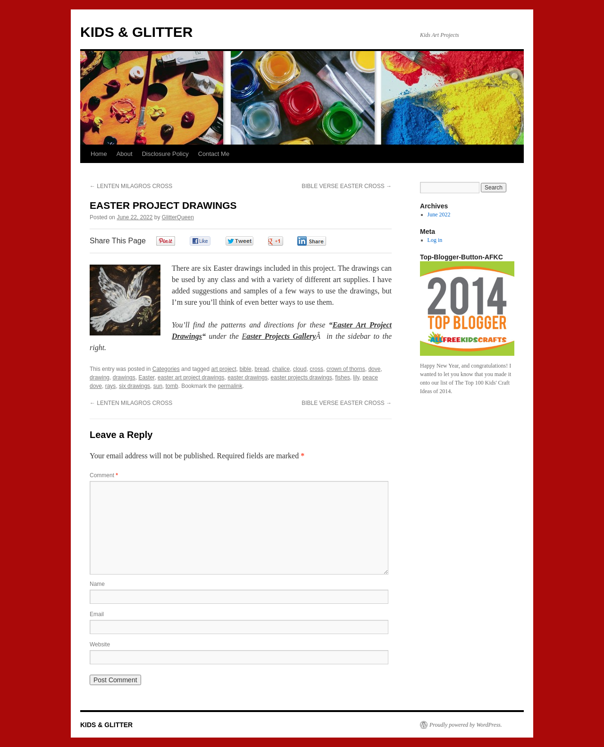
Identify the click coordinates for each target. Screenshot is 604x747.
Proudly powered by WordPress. (465, 724)
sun (157, 386)
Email (97, 614)
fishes (342, 377)
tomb (172, 386)
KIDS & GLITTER (136, 32)
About (125, 153)
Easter (146, 377)
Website (100, 644)
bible (246, 369)
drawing (99, 377)
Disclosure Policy (165, 153)
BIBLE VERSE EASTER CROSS (347, 186)
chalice (281, 369)
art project (223, 369)
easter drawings (247, 377)
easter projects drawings (301, 377)
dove (374, 369)
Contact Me (213, 153)
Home (99, 153)
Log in (435, 240)
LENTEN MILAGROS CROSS (131, 186)
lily (356, 377)
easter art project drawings (191, 377)
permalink (230, 386)
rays (110, 386)
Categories (166, 369)
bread (262, 369)
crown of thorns (346, 369)
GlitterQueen (178, 217)
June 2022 (439, 214)
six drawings (134, 386)
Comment (104, 475)
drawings (124, 377)
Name (97, 584)
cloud (300, 369)
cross (316, 369)
